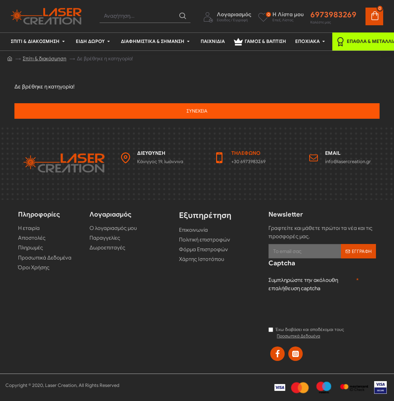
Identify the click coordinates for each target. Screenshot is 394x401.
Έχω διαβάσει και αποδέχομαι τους (306, 333)
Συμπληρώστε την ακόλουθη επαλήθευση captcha (303, 284)
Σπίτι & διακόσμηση (44, 59)
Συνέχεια (197, 111)
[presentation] (323, 308)
